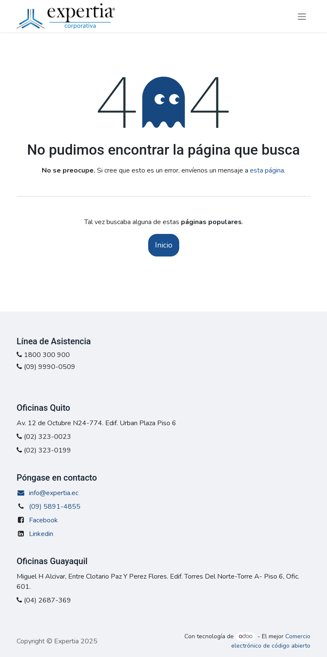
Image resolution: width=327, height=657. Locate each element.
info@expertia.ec (47, 493)
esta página (267, 170)
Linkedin (41, 534)
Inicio (163, 245)
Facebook (43, 520)
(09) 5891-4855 (54, 506)
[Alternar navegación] (301, 16)
